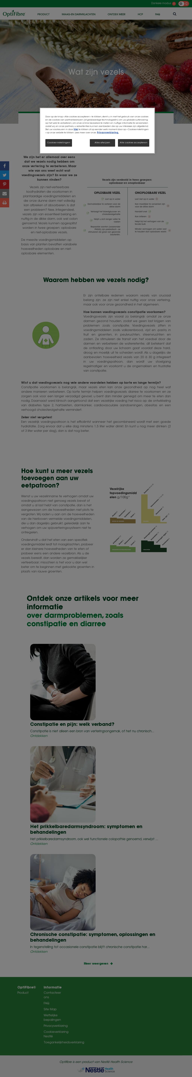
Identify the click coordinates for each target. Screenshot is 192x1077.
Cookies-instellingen (58, 143)
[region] (97, 131)
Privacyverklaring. (108, 133)
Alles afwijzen (102, 143)
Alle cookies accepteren (133, 143)
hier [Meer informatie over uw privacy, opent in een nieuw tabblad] (76, 130)
